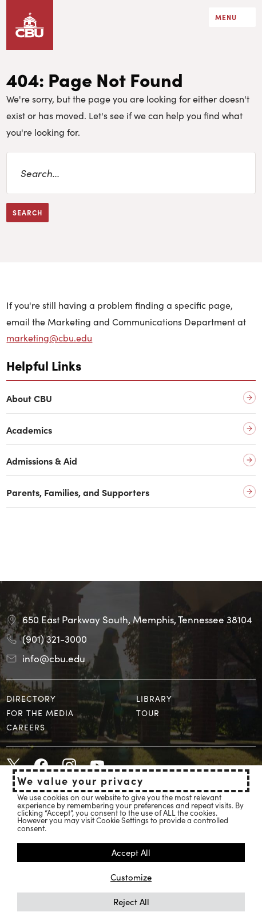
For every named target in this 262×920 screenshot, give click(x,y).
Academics (29, 430)
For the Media (40, 712)
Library (154, 698)
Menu (226, 17)
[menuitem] (66, 698)
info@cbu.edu (53, 658)
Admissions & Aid (41, 461)
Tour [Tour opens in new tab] (148, 712)
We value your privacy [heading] (80, 781)
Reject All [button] (131, 901)
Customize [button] (131, 877)
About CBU (29, 398)
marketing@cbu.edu (49, 337)
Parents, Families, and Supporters (77, 492)
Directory (31, 698)
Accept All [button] (131, 852)
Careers (25, 727)
